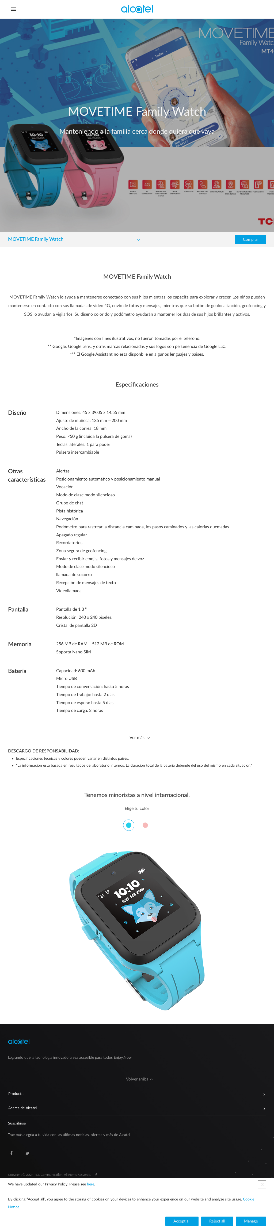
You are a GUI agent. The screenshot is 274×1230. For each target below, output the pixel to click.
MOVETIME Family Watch (35, 239)
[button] (250, 239)
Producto (134, 1094)
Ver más (137, 738)
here (90, 1184)
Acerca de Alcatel (134, 1108)
